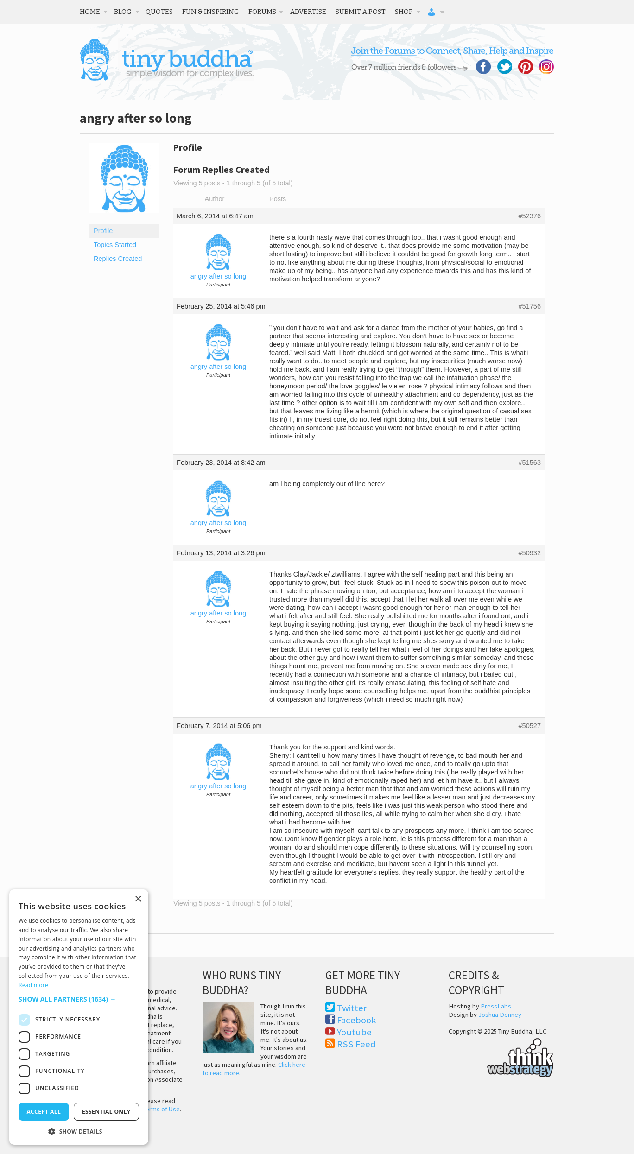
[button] (79, 999)
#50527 (529, 725)
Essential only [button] (106, 1112)
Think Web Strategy (501, 1056)
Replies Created (118, 258)
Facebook (356, 1020)
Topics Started (115, 244)
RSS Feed (356, 1044)
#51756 (529, 306)
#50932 (529, 553)
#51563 (529, 462)
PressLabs (496, 1006)
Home (90, 11)
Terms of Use (161, 1109)
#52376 (529, 216)
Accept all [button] (43, 1112)
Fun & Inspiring (210, 11)
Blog (123, 11)
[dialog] (78, 1017)
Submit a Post (361, 11)
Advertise (308, 11)
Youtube (354, 1032)
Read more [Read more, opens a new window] (33, 985)
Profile (103, 231)
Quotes (159, 11)
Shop (404, 11)
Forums (262, 11)
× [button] (137, 899)
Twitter (352, 1008)
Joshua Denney (499, 1014)
